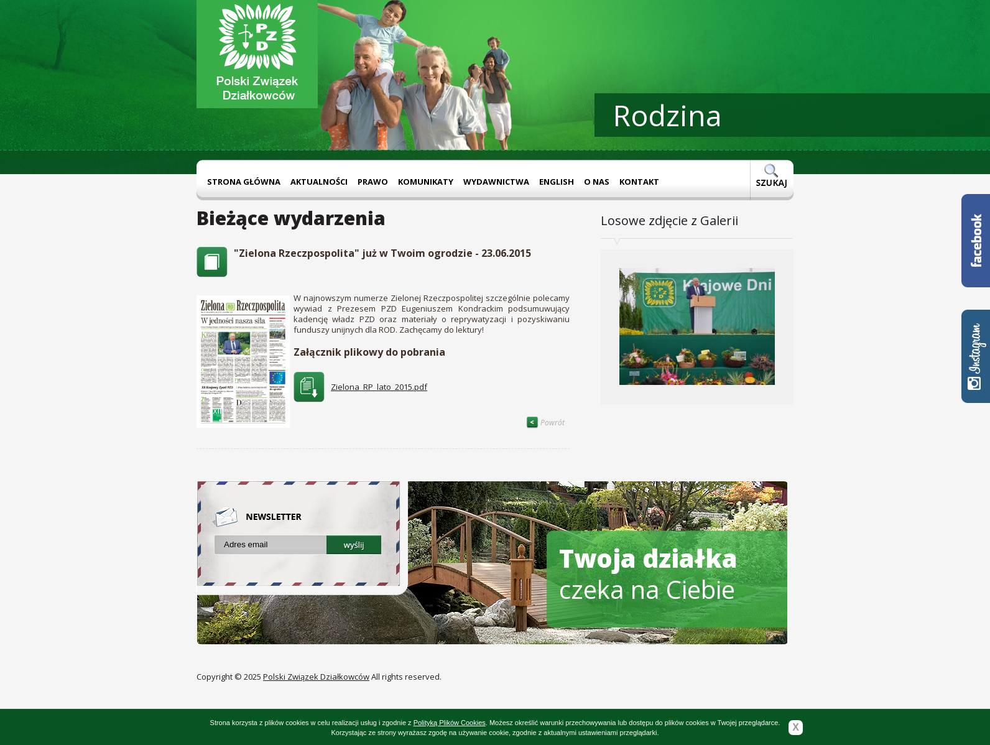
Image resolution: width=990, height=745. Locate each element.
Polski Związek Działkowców (316, 676)
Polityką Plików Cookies (450, 722)
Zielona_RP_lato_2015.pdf (379, 386)
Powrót (545, 422)
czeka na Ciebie (648, 573)
